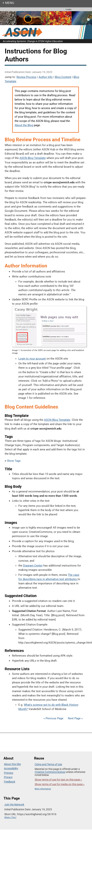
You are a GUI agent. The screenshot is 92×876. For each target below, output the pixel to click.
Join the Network (14, 804)
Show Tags (13, 460)
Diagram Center (33, 565)
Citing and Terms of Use (48, 764)
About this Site (12, 764)
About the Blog (24, 125)
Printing (8, 772)
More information (43, 789)
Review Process (26, 77)
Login (68, 9)
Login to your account (32, 358)
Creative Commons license (50, 771)
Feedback (9, 781)
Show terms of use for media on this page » (60, 784)
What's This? (10, 817)
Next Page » (75, 718)
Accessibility (11, 768)
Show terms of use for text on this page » (58, 779)
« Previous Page (53, 718)
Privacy (8, 777)
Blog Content (63, 77)
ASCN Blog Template (32, 158)
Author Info (46, 77)
